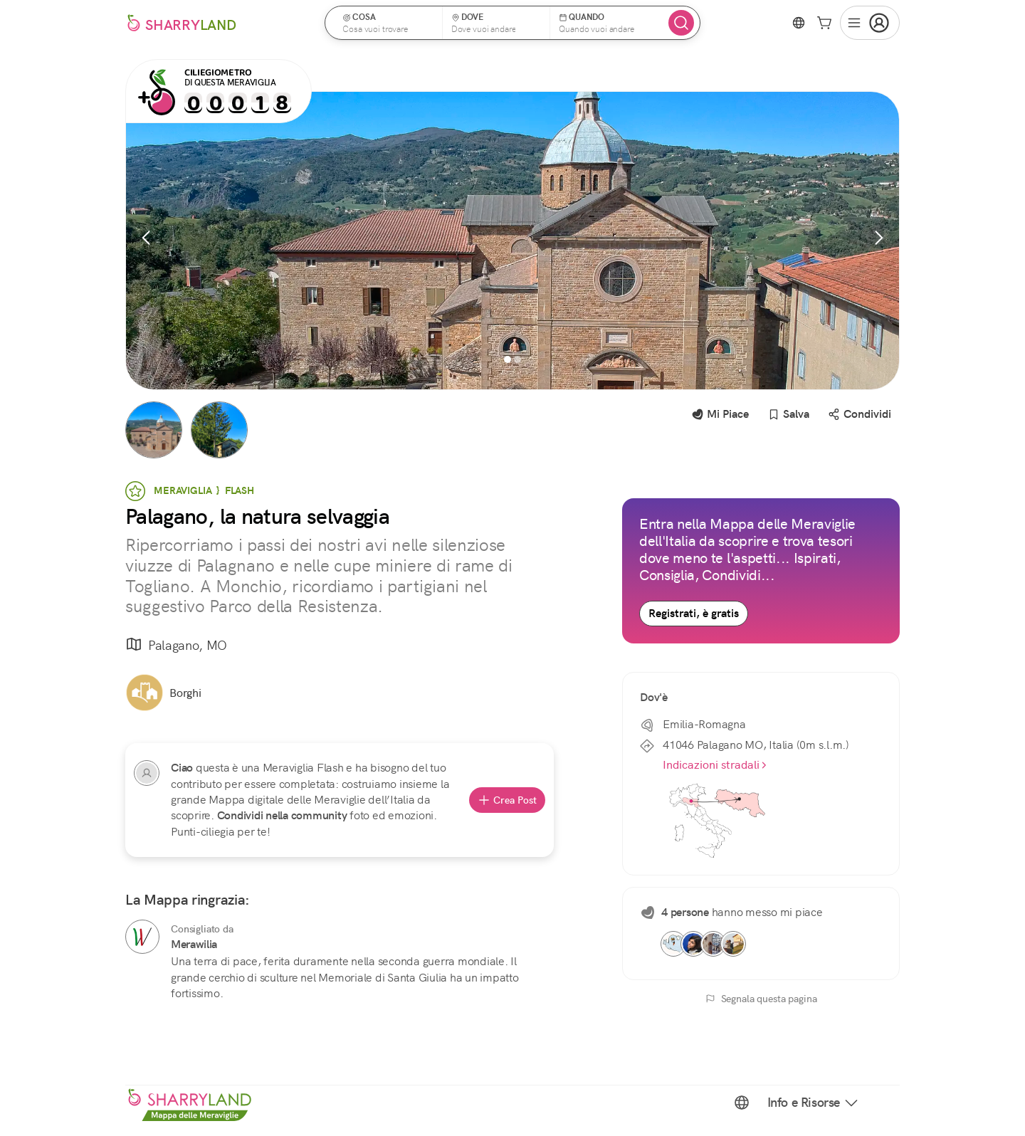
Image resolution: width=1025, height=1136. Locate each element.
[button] (388, 22)
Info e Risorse (813, 1102)
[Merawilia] (142, 937)
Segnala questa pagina (761, 998)
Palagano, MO (176, 645)
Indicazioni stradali (715, 764)
